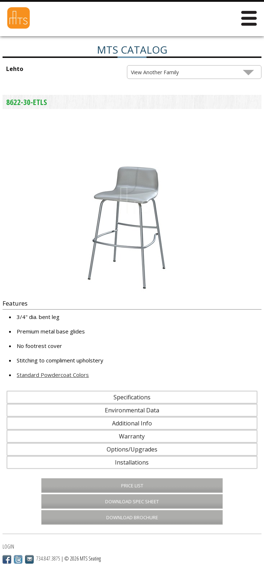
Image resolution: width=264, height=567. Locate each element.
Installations (132, 462)
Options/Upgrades (132, 449)
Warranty (132, 436)
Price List (132, 485)
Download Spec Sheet (132, 501)
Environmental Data (132, 410)
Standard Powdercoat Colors (53, 374)
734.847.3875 (48, 558)
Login (8, 546)
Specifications (132, 397)
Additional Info (132, 423)
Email (29, 559)
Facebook (7, 559)
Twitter (18, 559)
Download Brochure (132, 517)
